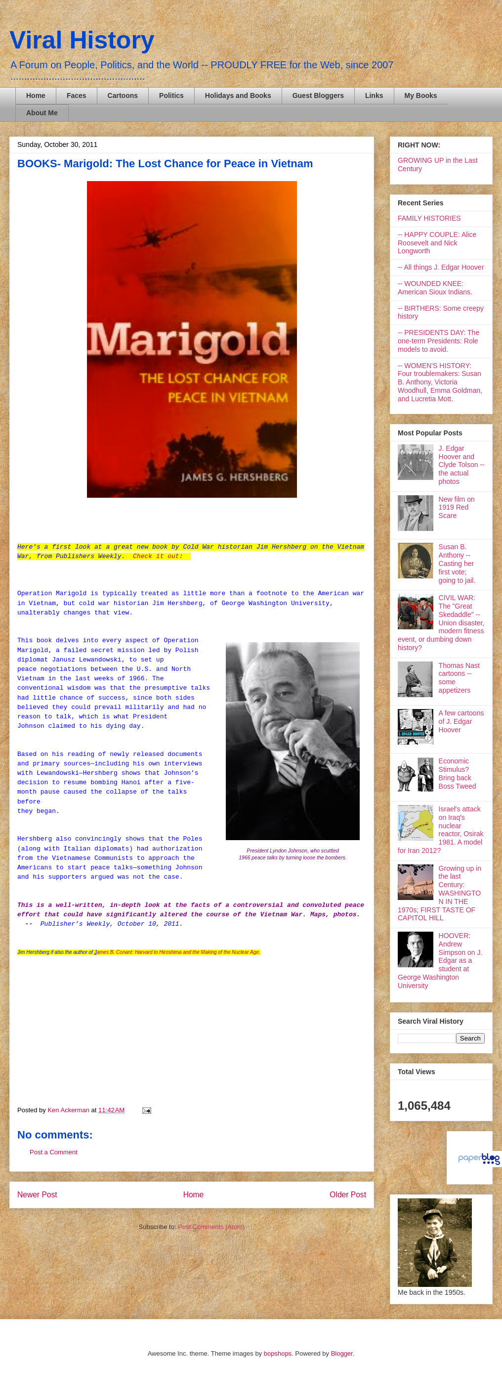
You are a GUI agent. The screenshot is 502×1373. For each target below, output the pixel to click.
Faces (76, 95)
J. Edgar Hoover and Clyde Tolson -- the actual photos (462, 464)
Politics (171, 95)
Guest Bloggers (318, 95)
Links (374, 95)
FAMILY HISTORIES (429, 218)
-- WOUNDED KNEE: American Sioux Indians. (435, 288)
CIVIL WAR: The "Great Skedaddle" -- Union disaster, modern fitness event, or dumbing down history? (441, 623)
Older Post (348, 1194)
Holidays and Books (238, 95)
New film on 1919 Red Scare (457, 507)
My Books (421, 95)
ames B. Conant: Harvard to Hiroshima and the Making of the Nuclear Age (178, 952)
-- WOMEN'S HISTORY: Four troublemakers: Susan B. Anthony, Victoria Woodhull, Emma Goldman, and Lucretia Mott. (440, 382)
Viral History (82, 40)
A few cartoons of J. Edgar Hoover (461, 721)
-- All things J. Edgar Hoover (441, 267)
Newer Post (37, 1194)
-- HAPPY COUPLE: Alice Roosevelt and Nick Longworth (437, 243)
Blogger (342, 1353)
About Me (42, 113)
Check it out (156, 556)
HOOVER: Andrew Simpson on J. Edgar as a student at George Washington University (440, 961)
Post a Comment (54, 1152)
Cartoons (123, 95)
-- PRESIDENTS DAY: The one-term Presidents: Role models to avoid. (438, 341)
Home (35, 95)
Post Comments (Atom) (211, 1227)
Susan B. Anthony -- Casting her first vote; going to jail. (457, 563)
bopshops (278, 1353)
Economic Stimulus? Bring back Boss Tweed (457, 773)
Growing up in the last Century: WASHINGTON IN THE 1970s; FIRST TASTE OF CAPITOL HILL (439, 893)
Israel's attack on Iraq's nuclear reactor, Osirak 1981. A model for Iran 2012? (441, 829)
